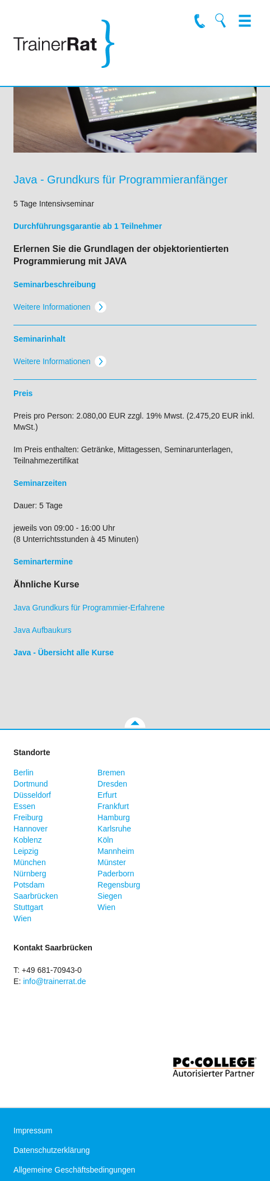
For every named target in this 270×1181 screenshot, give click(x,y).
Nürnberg (29, 873)
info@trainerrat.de (54, 981)
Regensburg (118, 884)
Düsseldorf (32, 795)
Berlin (23, 772)
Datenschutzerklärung (51, 1150)
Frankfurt (113, 806)
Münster (111, 862)
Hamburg (113, 817)
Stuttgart (28, 907)
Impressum (32, 1130)
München (29, 862)
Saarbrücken (35, 896)
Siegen (109, 896)
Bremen (111, 772)
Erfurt (107, 795)
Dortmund (30, 783)
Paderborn (115, 873)
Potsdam (28, 884)
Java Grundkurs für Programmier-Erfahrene (89, 607)
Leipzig (25, 851)
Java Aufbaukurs (42, 630)
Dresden (112, 783)
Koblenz (27, 839)
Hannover (30, 828)
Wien (106, 907)
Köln (105, 839)
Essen (24, 806)
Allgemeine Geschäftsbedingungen (74, 1169)
